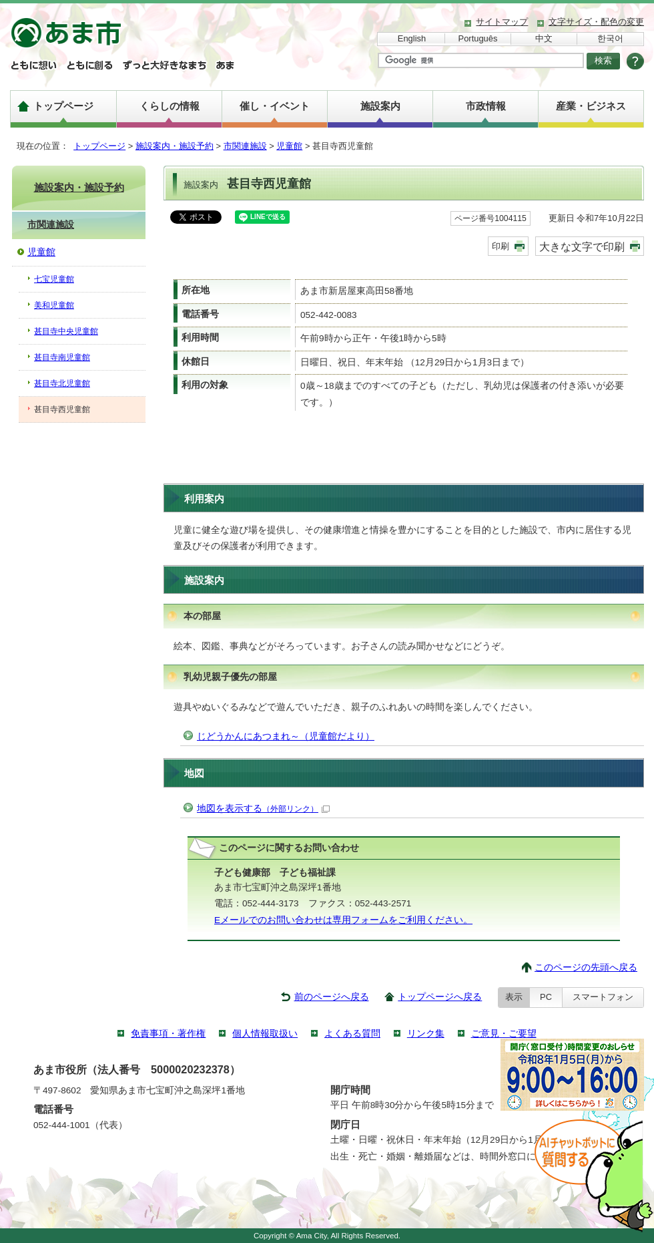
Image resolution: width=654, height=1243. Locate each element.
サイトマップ (502, 22)
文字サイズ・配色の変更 (596, 22)
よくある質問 (352, 1034)
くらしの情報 (169, 106)
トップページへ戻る (440, 997)
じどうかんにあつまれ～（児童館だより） (285, 736)
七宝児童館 (54, 279)
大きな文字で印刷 (582, 246)
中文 (544, 38)
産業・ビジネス (591, 106)
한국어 (610, 38)
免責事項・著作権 (168, 1034)
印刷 (500, 246)
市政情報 (486, 106)
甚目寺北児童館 (62, 383)
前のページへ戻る (331, 997)
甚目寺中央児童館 (66, 331)
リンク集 (425, 1034)
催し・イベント (275, 106)
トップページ (63, 106)
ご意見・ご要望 (504, 1034)
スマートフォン (603, 997)
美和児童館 (54, 305)
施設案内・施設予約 (174, 146)
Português (478, 38)
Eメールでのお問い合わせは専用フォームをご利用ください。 (343, 920)
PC (546, 997)
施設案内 (380, 106)
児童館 (289, 146)
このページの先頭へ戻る (586, 967)
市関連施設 (245, 146)
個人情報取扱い (265, 1034)
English (412, 38)
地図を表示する (263, 809)
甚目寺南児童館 (62, 357)
